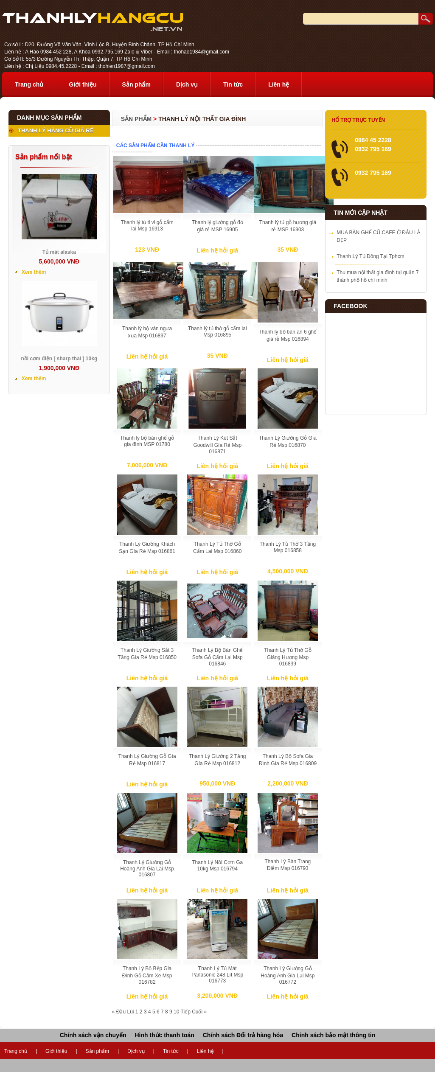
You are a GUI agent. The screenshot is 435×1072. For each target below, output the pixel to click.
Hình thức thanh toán (164, 1035)
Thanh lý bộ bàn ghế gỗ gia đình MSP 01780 (147, 441)
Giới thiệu (82, 84)
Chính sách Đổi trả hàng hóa (243, 1035)
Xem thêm (34, 272)
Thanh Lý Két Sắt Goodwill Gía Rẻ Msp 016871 (217, 445)
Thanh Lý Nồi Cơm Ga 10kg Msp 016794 (217, 865)
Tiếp (186, 1012)
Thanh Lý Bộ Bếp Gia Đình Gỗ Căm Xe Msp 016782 (147, 975)
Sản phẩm (136, 84)
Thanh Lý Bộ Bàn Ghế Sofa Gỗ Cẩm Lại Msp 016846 (217, 657)
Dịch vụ (187, 84)
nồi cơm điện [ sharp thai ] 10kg (59, 359)
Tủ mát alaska (59, 252)
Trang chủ (29, 84)
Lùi (130, 1012)
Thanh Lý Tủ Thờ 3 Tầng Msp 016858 (288, 547)
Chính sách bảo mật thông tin (333, 1035)
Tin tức (233, 84)
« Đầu (119, 1012)
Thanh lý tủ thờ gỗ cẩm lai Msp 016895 (217, 332)
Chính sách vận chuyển (93, 1035)
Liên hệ (278, 84)
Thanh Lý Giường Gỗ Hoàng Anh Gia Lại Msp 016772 (287, 975)
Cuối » (199, 1012)
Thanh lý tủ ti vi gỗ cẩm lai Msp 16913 (147, 225)
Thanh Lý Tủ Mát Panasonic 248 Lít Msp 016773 (217, 974)
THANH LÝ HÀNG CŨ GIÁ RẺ (55, 130)
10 (176, 1012)
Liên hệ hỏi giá (217, 250)
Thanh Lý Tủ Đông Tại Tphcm (370, 256)
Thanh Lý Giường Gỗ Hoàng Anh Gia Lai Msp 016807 (147, 868)
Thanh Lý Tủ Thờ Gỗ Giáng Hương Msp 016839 (287, 657)
